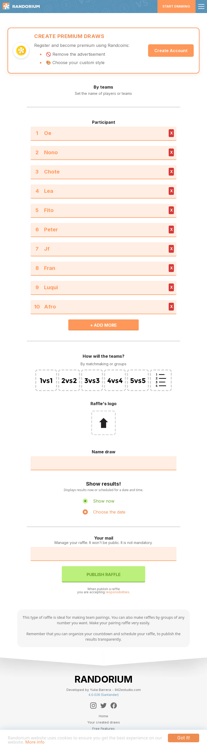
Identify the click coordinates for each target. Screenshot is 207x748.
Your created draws (103, 722)
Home (103, 716)
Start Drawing (176, 6)
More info (45, 742)
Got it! (183, 737)
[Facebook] (114, 705)
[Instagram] (93, 705)
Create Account (170, 50)
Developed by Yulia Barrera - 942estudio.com (103, 690)
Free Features (103, 728)
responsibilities (117, 592)
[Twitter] (103, 705)
